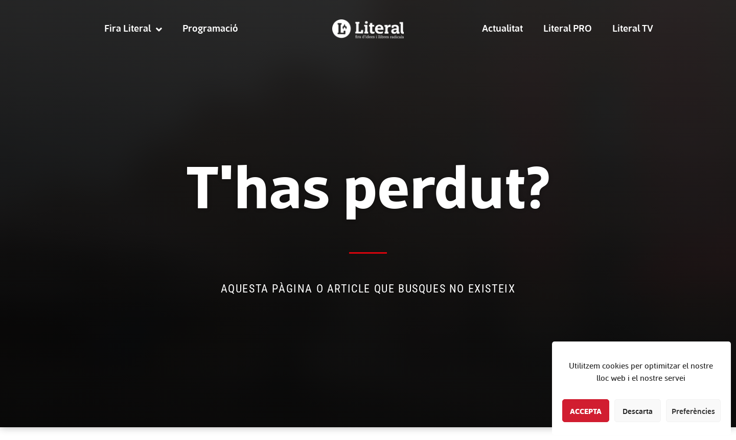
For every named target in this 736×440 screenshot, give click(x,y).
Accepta (586, 411)
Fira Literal (133, 28)
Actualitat (502, 28)
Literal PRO (567, 28)
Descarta (638, 411)
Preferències (693, 411)
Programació (210, 28)
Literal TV (632, 28)
